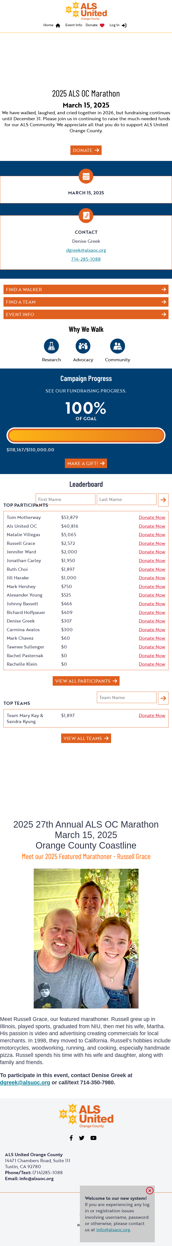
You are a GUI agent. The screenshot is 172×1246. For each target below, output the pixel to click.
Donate (92, 24)
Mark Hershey (21, 586)
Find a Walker (24, 289)
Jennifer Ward (21, 552)
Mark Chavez (20, 638)
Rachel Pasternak (25, 655)
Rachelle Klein (22, 664)
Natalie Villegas (23, 534)
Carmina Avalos (23, 629)
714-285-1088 (86, 259)
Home (48, 24)
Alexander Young (24, 595)
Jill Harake (18, 578)
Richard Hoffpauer (26, 612)
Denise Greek (21, 621)
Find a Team (20, 302)
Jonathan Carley (24, 560)
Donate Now (152, 517)
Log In (115, 24)
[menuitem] (52, 25)
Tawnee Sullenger (25, 647)
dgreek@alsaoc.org (86, 250)
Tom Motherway (24, 517)
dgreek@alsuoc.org (25, 1082)
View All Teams (83, 738)
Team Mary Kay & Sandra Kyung (25, 718)
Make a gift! (82, 463)
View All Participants (82, 681)
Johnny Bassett (22, 604)
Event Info (73, 24)
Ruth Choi (17, 569)
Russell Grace (21, 543)
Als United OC (22, 526)
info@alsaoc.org (113, 1229)
